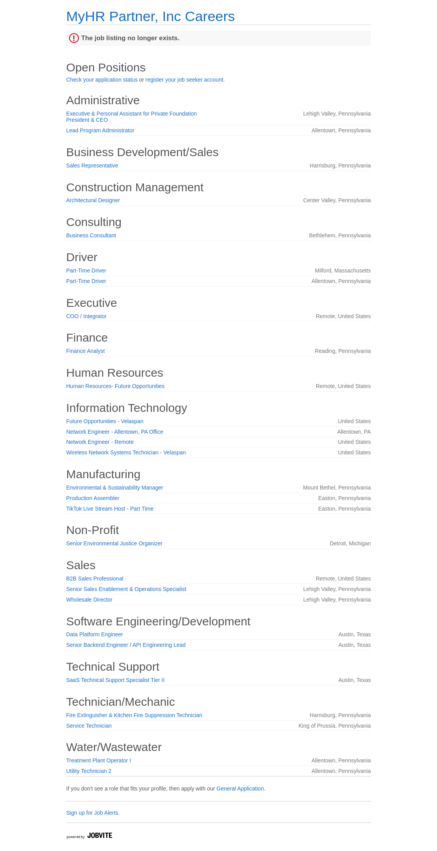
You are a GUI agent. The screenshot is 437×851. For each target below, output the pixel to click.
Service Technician (89, 726)
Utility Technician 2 (89, 771)
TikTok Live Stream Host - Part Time (110, 509)
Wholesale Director (89, 599)
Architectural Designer (93, 200)
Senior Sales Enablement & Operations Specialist (126, 589)
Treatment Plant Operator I (98, 760)
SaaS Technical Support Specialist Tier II (115, 680)
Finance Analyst (85, 351)
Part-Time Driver (86, 270)
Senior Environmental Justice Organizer (114, 543)
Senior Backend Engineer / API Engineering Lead (126, 645)
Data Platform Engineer (94, 634)
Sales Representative (92, 165)
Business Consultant (91, 235)
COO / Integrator (86, 316)
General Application (240, 788)
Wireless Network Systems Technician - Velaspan (126, 452)
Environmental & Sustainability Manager (114, 487)
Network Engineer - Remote (100, 442)
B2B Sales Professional (94, 578)
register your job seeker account (184, 80)
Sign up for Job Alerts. (93, 813)
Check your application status (102, 80)
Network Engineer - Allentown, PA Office (115, 432)
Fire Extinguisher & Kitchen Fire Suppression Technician (134, 715)
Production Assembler (93, 498)
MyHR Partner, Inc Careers (150, 16)
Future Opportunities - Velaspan (105, 421)
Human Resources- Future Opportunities (115, 386)
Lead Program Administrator (100, 130)
